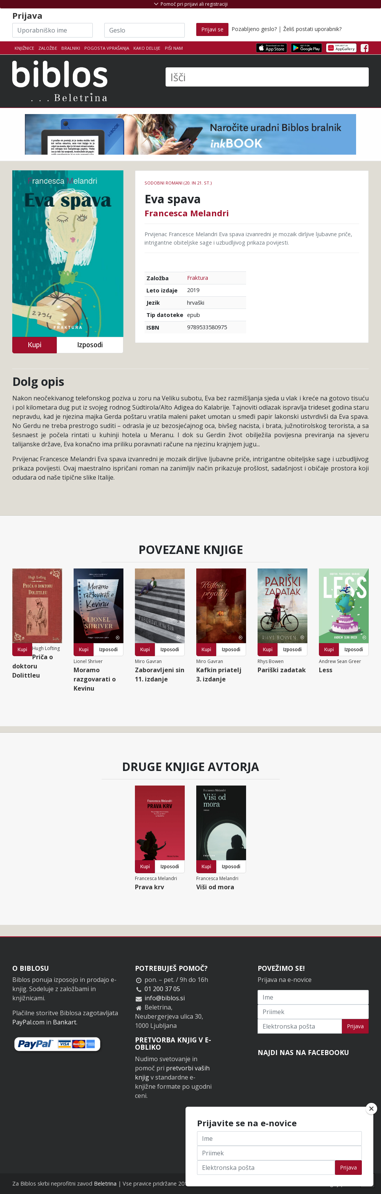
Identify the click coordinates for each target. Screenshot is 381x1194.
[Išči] (267, 77)
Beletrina (105, 1183)
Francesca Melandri (187, 213)
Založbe (47, 48)
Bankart (64, 1022)
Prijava (355, 1026)
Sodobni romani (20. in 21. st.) (178, 183)
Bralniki (70, 48)
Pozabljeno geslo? (254, 29)
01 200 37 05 (162, 989)
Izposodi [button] (90, 345)
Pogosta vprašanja (106, 48)
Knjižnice (24, 48)
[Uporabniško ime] (52, 30)
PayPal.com (28, 1022)
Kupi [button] (34, 345)
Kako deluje (146, 48)
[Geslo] (144, 30)
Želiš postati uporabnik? (312, 29)
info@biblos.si (165, 998)
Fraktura (197, 277)
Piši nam (174, 48)
